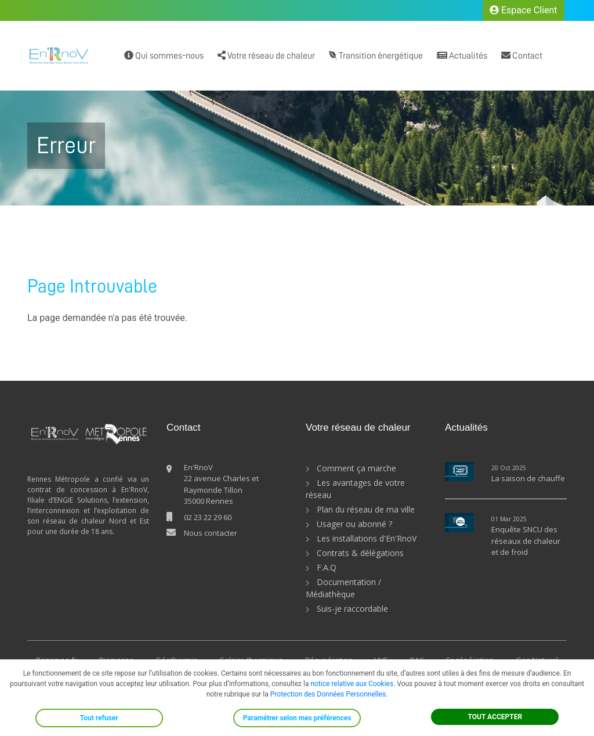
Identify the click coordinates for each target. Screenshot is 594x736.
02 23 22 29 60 (207, 517)
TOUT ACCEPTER (495, 717)
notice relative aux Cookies (351, 684)
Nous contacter (210, 533)
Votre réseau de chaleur (266, 55)
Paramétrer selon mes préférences (297, 718)
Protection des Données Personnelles (328, 694)
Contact (521, 55)
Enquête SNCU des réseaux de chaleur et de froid (525, 540)
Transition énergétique (376, 55)
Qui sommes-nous (164, 55)
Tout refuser (99, 718)
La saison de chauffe (528, 478)
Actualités (462, 55)
